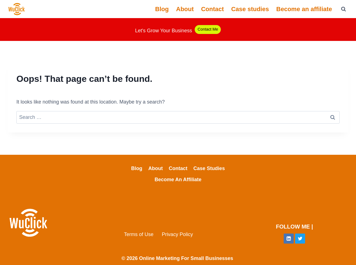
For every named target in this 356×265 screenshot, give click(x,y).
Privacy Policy (177, 234)
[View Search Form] (343, 9)
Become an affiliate (304, 9)
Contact (212, 9)
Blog (162, 9)
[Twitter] (300, 239)
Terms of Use (139, 234)
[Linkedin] (289, 239)
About (185, 9)
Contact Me (207, 29)
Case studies (250, 9)
